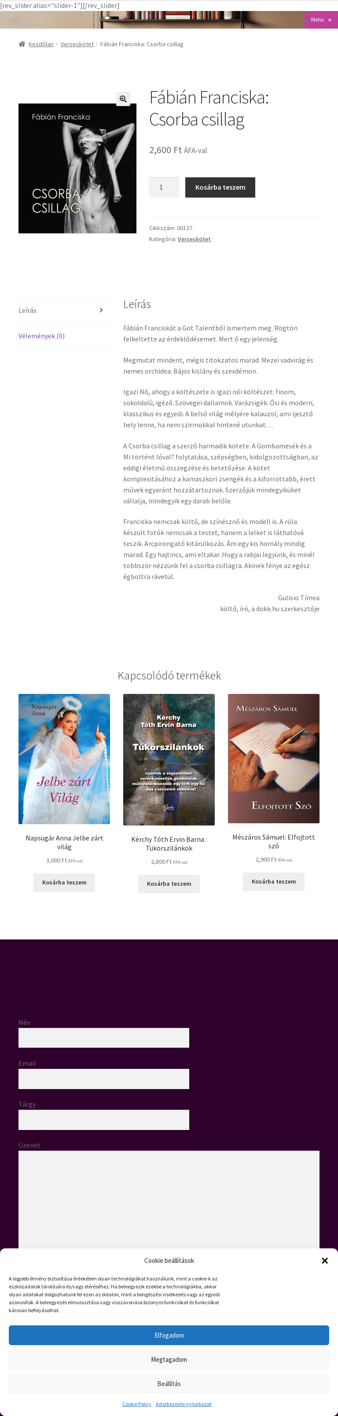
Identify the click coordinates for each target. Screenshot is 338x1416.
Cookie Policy (136, 1404)
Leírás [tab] (27, 310)
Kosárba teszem (220, 187)
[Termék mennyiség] (164, 187)
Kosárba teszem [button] (64, 882)
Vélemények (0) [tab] (41, 335)
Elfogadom (169, 1335)
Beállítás (169, 1383)
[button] (324, 1260)
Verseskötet (77, 44)
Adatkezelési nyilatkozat (184, 1404)
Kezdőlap (41, 44)
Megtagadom (169, 1359)
